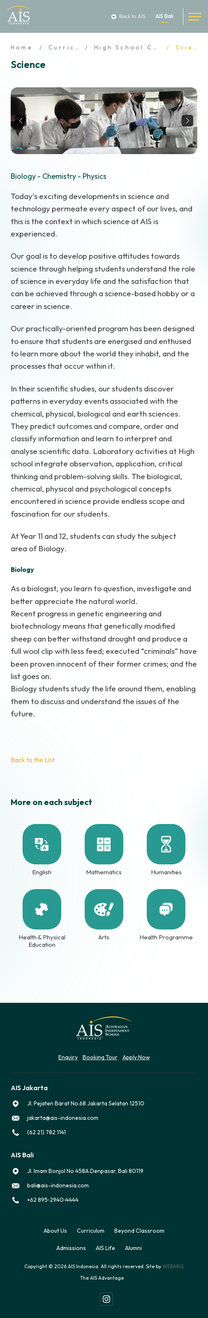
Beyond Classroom (139, 1230)
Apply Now (136, 1057)
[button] (20, 120)
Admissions (71, 1248)
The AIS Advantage (102, 1278)
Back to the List (33, 760)
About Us (55, 1230)
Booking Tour (100, 1057)
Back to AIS (128, 16)
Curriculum (71, 47)
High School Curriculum (143, 47)
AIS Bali (164, 16)
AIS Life (105, 1248)
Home (22, 47)
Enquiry (68, 1057)
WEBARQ (173, 1266)
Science (192, 47)
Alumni (133, 1248)
